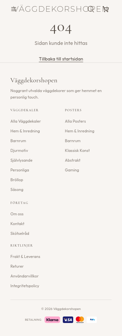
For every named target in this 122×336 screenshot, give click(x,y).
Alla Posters (75, 121)
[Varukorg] (106, 9)
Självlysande (21, 160)
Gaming (72, 170)
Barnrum (18, 140)
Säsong (16, 189)
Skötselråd (19, 233)
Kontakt (17, 223)
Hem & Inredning (25, 130)
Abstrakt (73, 160)
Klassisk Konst (77, 150)
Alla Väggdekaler (25, 121)
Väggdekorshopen (61, 9)
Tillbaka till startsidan (61, 59)
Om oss (16, 213)
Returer (17, 266)
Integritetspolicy (24, 285)
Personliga (19, 170)
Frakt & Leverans (25, 256)
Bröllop (16, 179)
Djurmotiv (19, 150)
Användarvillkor (24, 276)
